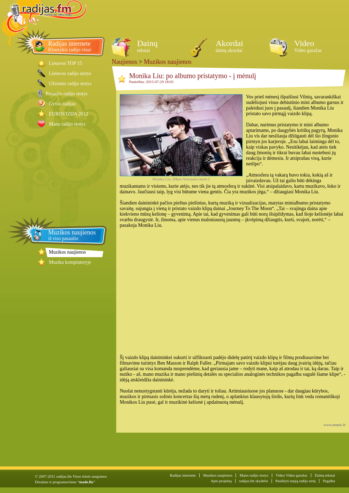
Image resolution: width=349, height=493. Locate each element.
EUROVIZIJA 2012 (68, 114)
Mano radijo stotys (67, 124)
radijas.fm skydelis (253, 481)
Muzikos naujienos (67, 252)
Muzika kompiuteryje (70, 262)
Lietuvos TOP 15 (65, 63)
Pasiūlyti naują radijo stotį (295, 481)
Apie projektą (221, 481)
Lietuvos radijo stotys (70, 73)
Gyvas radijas (62, 103)
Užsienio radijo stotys (70, 83)
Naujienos (124, 61)
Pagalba (329, 481)
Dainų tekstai (325, 475)
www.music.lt (335, 425)
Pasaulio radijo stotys (67, 93)
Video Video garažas (291, 475)
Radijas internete (183, 475)
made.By (86, 482)
